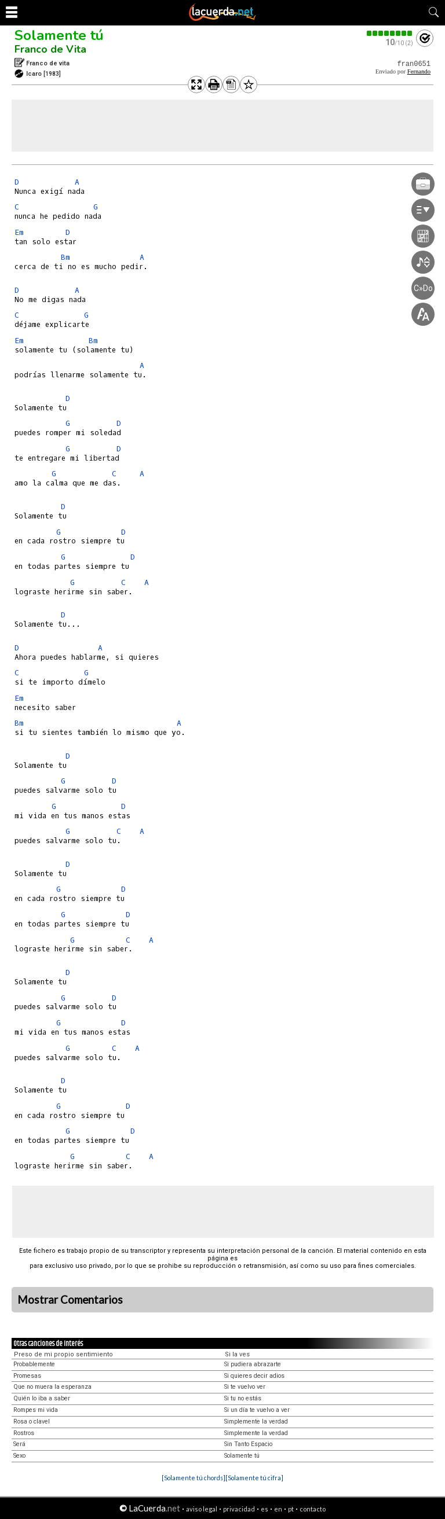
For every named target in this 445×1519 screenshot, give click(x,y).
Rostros (23, 1433)
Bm (65, 257)
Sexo (19, 1455)
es (264, 1509)
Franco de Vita (50, 49)
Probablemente (34, 1364)
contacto (313, 1509)
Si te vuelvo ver (244, 1387)
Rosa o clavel (31, 1421)
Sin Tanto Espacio (248, 1444)
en (278, 1509)
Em (19, 232)
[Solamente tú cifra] (254, 1477)
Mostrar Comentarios (70, 1299)
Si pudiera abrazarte (252, 1364)
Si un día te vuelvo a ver (257, 1410)
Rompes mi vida (35, 1410)
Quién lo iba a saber (41, 1398)
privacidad (239, 1509)
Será (19, 1444)
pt (291, 1509)
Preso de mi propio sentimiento (63, 1354)
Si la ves (237, 1354)
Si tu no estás (242, 1398)
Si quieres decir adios (254, 1376)
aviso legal (201, 1509)
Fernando (419, 71)
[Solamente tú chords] (193, 1477)
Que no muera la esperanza (52, 1387)
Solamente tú (59, 35)
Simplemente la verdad (256, 1421)
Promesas (27, 1376)
